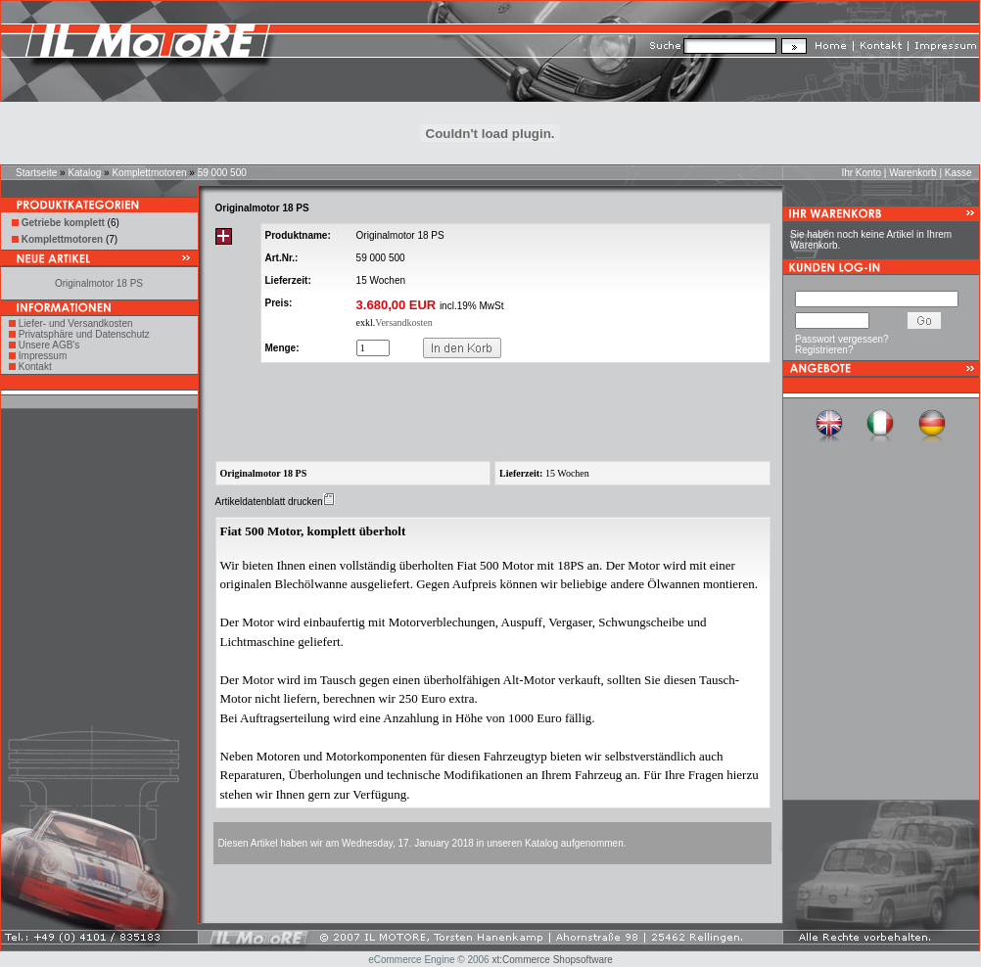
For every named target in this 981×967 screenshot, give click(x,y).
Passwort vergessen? (842, 339)
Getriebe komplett (63, 222)
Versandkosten (403, 322)
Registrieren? (824, 350)
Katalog (84, 172)
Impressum (43, 355)
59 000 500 (222, 172)
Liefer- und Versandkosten (76, 323)
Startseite (36, 172)
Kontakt (35, 366)
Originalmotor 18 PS (99, 283)
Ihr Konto (861, 172)
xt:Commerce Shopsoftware (551, 959)
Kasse (958, 172)
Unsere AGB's (49, 345)
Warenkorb (913, 172)
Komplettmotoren (149, 172)
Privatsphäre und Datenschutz (84, 334)
